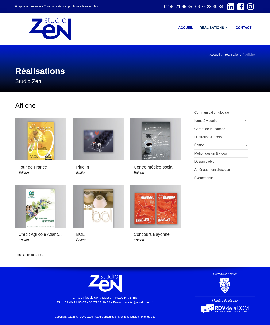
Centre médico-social (153, 167)
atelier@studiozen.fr (139, 302)
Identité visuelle (205, 121)
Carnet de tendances (209, 129)
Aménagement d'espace (212, 169)
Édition (24, 172)
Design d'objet (204, 161)
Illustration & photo (208, 137)
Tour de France (33, 167)
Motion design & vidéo (210, 153)
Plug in (82, 167)
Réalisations (232, 54)
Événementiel (204, 178)
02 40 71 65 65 (178, 6)
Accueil (215, 54)
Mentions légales (128, 316)
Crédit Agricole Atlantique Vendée (41, 234)
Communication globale (211, 112)
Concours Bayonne (152, 234)
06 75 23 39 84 (209, 6)
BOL (80, 234)
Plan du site (148, 316)
